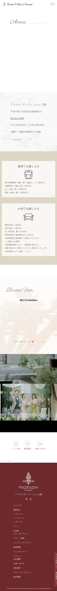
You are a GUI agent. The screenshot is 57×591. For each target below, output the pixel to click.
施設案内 (17, 509)
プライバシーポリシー (22, 572)
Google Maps (21, 142)
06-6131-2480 (17, 120)
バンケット (20, 518)
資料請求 (17, 568)
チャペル (19, 513)
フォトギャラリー (20, 551)
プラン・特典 (18, 538)
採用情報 (17, 576)
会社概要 (17, 559)
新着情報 (17, 547)
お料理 (16, 530)
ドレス (16, 526)
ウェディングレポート (22, 542)
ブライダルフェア (20, 533)
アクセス (17, 556)
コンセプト (17, 505)
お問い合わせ (18, 563)
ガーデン (19, 521)
